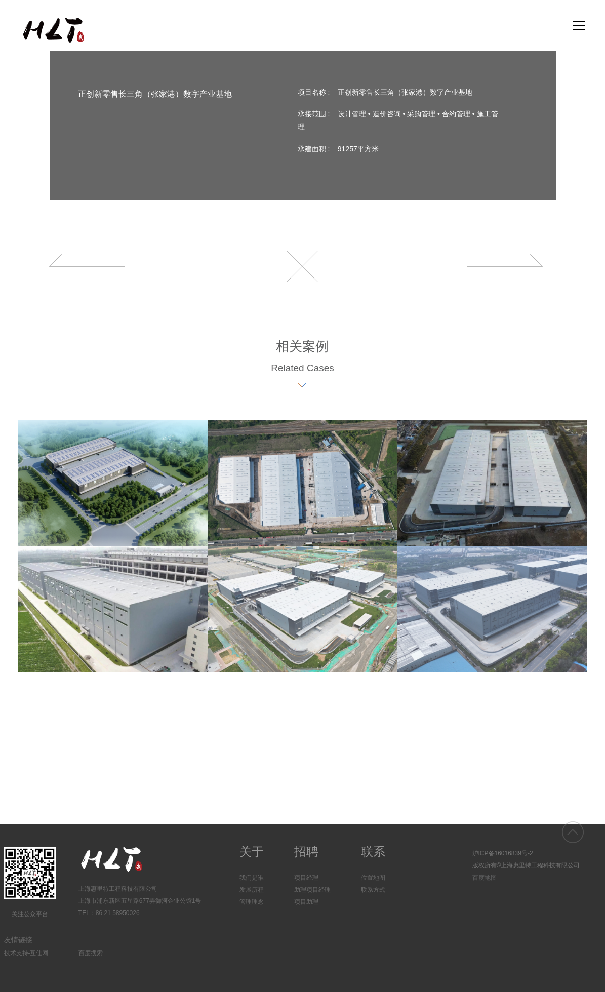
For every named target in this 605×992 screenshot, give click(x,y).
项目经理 (306, 877)
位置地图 (373, 877)
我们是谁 (251, 877)
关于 (251, 851)
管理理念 (251, 901)
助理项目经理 (312, 889)
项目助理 (306, 901)
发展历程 (251, 889)
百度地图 (484, 877)
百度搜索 (90, 953)
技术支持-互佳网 (26, 953)
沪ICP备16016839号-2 (502, 853)
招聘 (306, 851)
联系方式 (373, 889)
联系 (373, 851)
